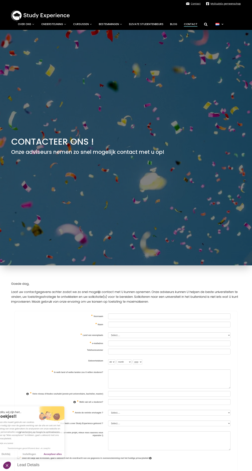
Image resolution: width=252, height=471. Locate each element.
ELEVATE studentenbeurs (146, 24)
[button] (7, 465)
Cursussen (82, 24)
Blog (173, 24)
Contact (190, 24)
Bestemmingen (110, 24)
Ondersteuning (53, 24)
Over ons (26, 24)
